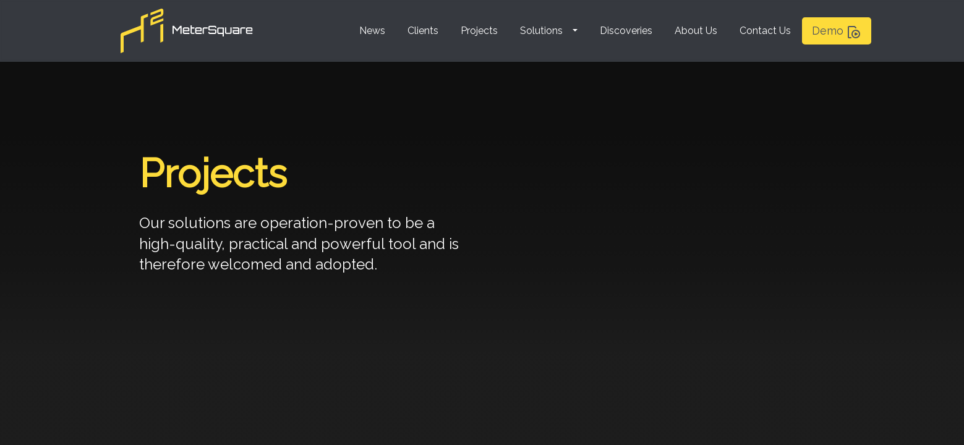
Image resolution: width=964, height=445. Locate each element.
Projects (479, 30)
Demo (836, 31)
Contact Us (765, 30)
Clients (422, 30)
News (372, 30)
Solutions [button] (541, 30)
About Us (696, 30)
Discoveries (626, 30)
